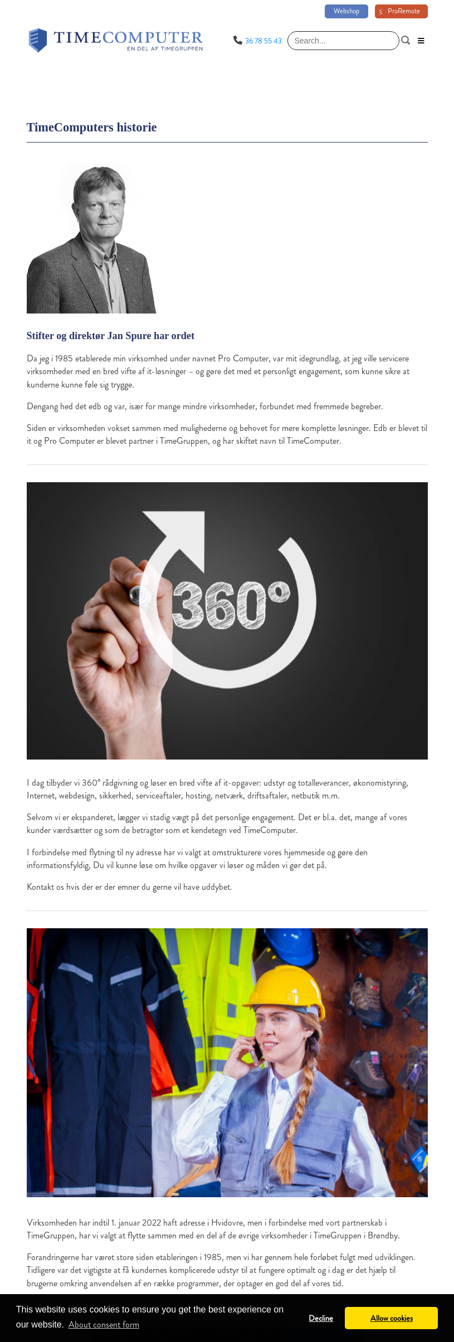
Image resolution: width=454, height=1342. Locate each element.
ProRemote (404, 11)
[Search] (343, 40)
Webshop (346, 11)
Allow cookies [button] (391, 1318)
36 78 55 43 (263, 41)
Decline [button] (321, 1318)
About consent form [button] (104, 1324)
